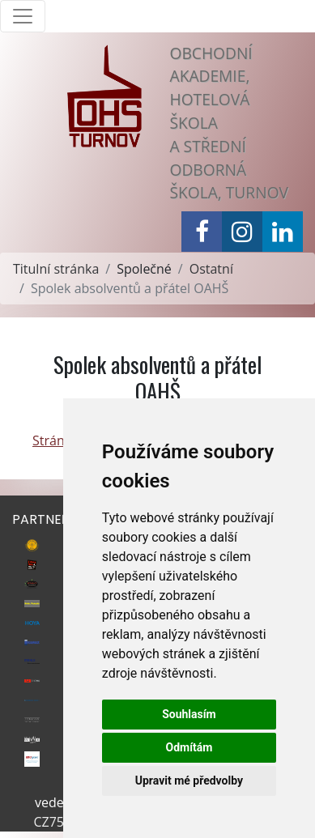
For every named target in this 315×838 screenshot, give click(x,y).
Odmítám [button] (188, 747)
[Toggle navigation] (22, 16)
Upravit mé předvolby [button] (189, 780)
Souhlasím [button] (189, 714)
